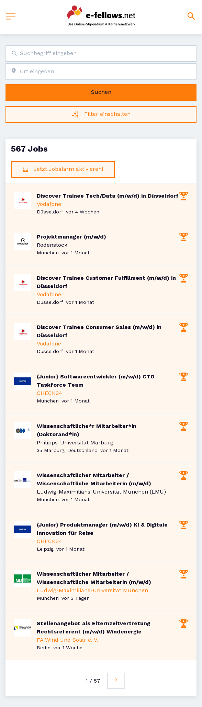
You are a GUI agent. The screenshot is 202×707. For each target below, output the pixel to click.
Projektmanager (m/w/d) (71, 236)
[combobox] (101, 53)
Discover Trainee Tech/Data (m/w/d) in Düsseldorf (108, 195)
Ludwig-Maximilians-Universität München (92, 590)
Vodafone (49, 204)
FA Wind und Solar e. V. (67, 640)
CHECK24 (49, 393)
